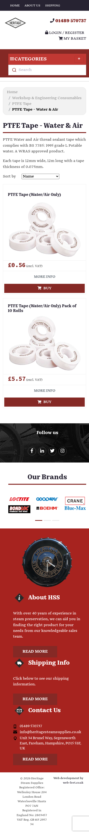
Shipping (52, 5)
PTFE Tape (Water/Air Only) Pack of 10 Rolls (42, 308)
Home (15, 5)
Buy (44, 288)
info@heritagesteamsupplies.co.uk (50, 732)
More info (44, 277)
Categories (46, 59)
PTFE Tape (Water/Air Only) (34, 195)
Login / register (64, 33)
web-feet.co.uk (73, 783)
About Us (32, 5)
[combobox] (47, 70)
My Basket (72, 38)
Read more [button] (35, 651)
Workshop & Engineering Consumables (47, 98)
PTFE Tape (21, 104)
